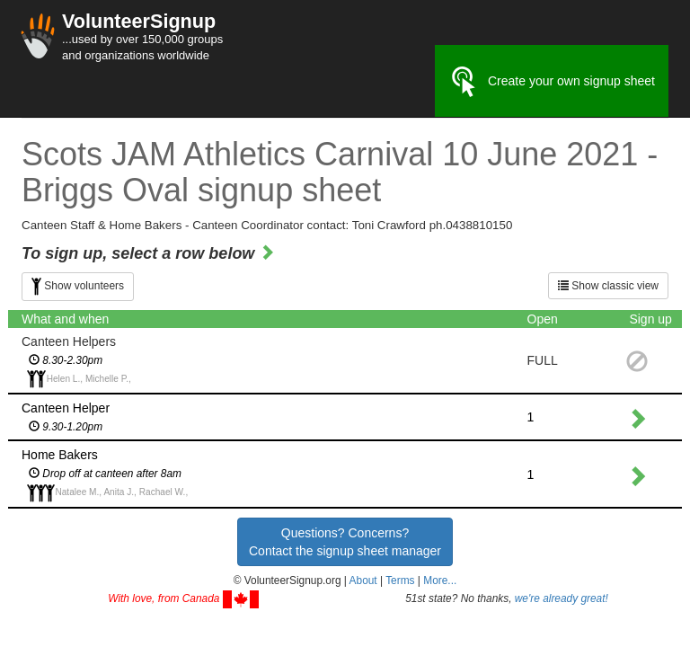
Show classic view (608, 285)
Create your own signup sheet (551, 81)
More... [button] (439, 580)
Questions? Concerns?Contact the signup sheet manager (345, 542)
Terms (399, 580)
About (363, 580)
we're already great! (561, 598)
